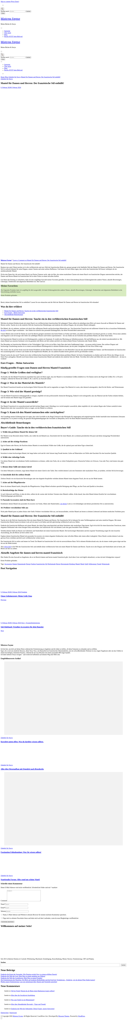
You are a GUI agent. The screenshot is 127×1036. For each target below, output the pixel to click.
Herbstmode (52, 564)
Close (2, 13)
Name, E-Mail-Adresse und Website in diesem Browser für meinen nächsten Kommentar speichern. (35, 917)
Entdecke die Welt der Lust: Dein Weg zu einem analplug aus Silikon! (23, 978)
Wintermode (105, 564)
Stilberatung (92, 564)
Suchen (3, 964)
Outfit (86, 564)
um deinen (63, 504)
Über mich (7, 33)
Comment (4, 903)
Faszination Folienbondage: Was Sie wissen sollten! (21, 852)
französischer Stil (41, 564)
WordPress (81, 1018)
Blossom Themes (63, 1018)
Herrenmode (65, 564)
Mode (82, 564)
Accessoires (8, 564)
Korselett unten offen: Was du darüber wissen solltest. (22, 742)
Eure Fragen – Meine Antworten (14, 313)
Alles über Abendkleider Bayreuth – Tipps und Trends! (28, 1006)
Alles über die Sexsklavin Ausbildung (23, 997)
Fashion (33, 564)
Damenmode (21, 564)
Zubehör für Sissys (7, 79)
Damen (14, 564)
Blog (5, 35)
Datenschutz (5, 1015)
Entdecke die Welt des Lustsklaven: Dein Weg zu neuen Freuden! (21, 980)
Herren (58, 564)
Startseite (7, 31)
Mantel (78, 564)
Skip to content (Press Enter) (10, 1)
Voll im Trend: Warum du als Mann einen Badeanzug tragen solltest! (33, 993)
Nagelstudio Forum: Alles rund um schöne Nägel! (20, 879)
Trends (99, 564)
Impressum (13, 1015)
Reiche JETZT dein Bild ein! (13, 36)
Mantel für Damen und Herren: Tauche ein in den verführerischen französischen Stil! (31, 311)
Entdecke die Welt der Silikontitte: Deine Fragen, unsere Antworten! (33, 1011)
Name (3, 906)
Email (3, 910)
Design (28, 564)
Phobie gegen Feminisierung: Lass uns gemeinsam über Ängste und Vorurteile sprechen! (29, 984)
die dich (3, 330)
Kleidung (72, 564)
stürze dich (7, 547)
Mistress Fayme (10, 19)
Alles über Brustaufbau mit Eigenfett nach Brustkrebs (22, 769)
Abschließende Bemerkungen (13, 314)
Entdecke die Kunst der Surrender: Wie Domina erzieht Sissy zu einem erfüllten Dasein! (29, 976)
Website (3, 913)
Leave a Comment (39, 260)
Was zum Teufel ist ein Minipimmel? (22, 1002)
